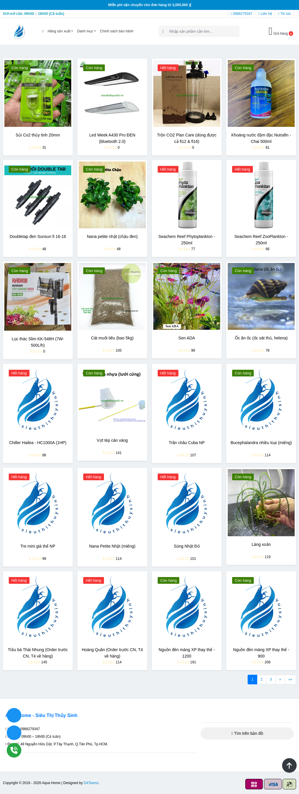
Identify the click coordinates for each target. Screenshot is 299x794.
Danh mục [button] (85, 31)
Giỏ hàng (281, 31)
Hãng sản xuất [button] (59, 31)
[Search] (199, 31)
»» (290, 679)
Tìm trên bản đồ (247, 733)
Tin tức (284, 14)
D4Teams (91, 783)
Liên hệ (265, 14)
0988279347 (241, 14)
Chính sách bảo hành (116, 31)
